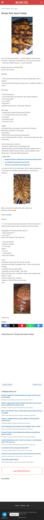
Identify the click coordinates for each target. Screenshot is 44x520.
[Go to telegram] (4, 514)
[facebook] (5, 325)
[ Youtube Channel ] (32, 512)
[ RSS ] (24, 514)
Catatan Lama (37, 384)
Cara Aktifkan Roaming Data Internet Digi (17, 162)
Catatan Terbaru (7, 384)
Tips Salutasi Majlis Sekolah (9, 459)
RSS (28, 505)
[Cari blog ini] (41, 2)
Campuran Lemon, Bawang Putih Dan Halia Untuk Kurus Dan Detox (21, 453)
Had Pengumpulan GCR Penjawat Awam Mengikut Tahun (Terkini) (20, 426)
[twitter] (14, 325)
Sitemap (22, 505)
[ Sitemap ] (20, 514)
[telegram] (38, 325)
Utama (17, 505)
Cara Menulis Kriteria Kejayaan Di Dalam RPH (14, 448)
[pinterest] (22, 325)
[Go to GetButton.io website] (4, 518)
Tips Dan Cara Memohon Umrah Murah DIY (17, 165)
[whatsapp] (30, 325)
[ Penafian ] (25, 512)
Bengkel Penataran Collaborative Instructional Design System (23, 159)
